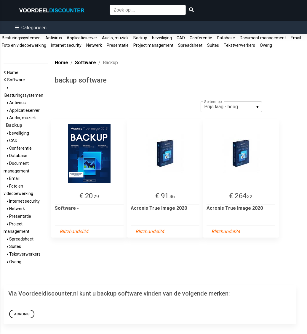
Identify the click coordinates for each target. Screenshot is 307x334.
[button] (31, 27)
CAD (181, 38)
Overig (266, 45)
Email (296, 38)
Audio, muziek (115, 38)
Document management (263, 38)
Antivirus (54, 38)
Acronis (22, 314)
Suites (213, 45)
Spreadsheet (190, 45)
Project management (153, 45)
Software (17, 80)
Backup (140, 38)
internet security (66, 45)
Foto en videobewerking (24, 45)
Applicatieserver (82, 38)
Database (226, 38)
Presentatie (117, 45)
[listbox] (231, 106)
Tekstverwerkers (239, 45)
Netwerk (94, 45)
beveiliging (162, 38)
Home (13, 72)
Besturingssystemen (21, 38)
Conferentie (201, 38)
